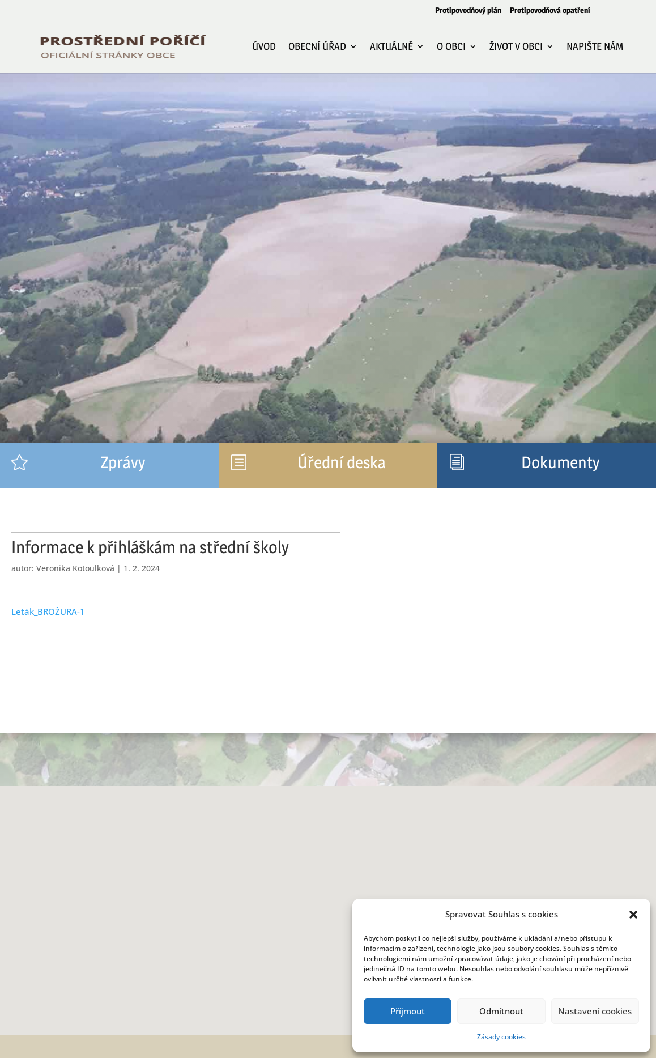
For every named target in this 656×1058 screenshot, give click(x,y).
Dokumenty (560, 462)
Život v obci (516, 47)
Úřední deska (341, 462)
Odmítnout (501, 1011)
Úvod (264, 47)
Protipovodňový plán (468, 10)
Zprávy (123, 462)
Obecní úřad (317, 47)
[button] (633, 914)
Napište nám (594, 47)
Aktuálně (391, 47)
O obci (451, 47)
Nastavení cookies (595, 1011)
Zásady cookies (501, 1037)
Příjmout (407, 1011)
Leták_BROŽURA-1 (48, 611)
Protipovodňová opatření (550, 10)
